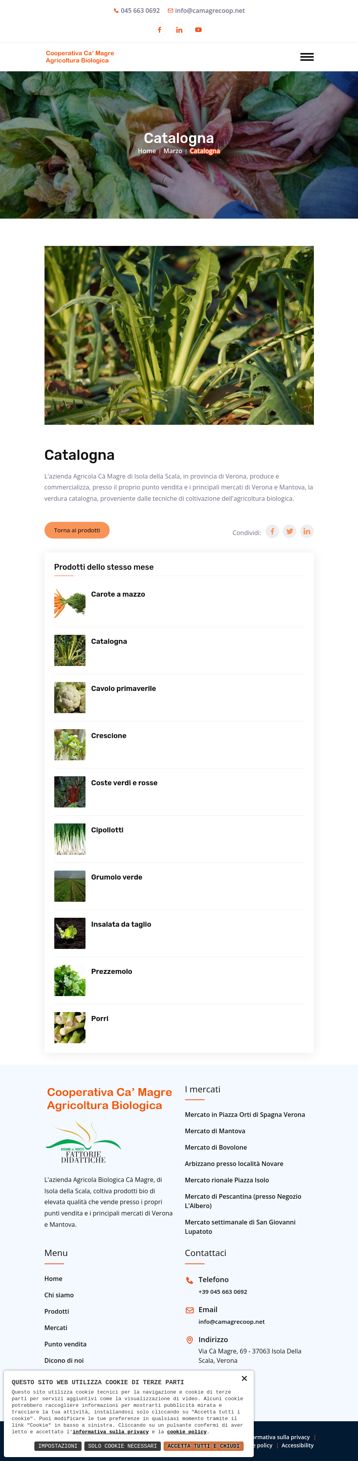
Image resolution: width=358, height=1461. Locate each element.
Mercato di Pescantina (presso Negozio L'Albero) (243, 1201)
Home (147, 151)
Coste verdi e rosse (124, 783)
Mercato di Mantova (215, 1131)
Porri (100, 1018)
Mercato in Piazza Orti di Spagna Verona (245, 1114)
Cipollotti (107, 830)
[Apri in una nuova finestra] (160, 30)
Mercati (56, 1327)
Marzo (173, 151)
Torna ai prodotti (77, 530)
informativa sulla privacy (111, 1431)
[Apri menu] (307, 58)
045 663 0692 (140, 10)
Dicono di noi (64, 1360)
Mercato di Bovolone (216, 1147)
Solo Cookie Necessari (122, 1446)
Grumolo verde (116, 877)
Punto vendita (66, 1344)
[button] (272, 531)
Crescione (109, 735)
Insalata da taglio (121, 924)
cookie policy (187, 1431)
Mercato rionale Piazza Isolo (227, 1180)
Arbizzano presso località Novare (234, 1163)
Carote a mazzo (118, 594)
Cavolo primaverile (123, 688)
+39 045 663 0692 (223, 1291)
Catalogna (109, 641)
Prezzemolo (111, 971)
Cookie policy (255, 1445)
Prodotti (57, 1311)
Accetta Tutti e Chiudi (203, 1446)
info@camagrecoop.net (210, 10)
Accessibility (297, 1445)
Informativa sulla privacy (277, 1437)
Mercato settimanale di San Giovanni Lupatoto (240, 1227)
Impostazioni (58, 1446)
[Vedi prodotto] (69, 603)
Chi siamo (59, 1295)
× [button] (244, 1379)
